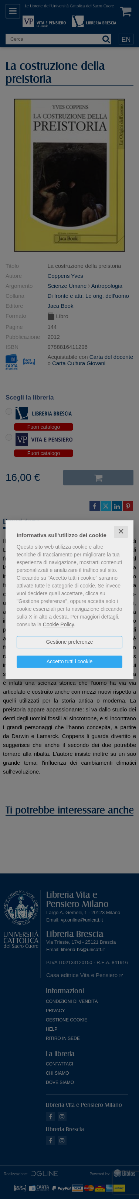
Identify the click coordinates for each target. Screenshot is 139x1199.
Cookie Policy (58, 624)
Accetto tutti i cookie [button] (70, 661)
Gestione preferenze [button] (69, 642)
